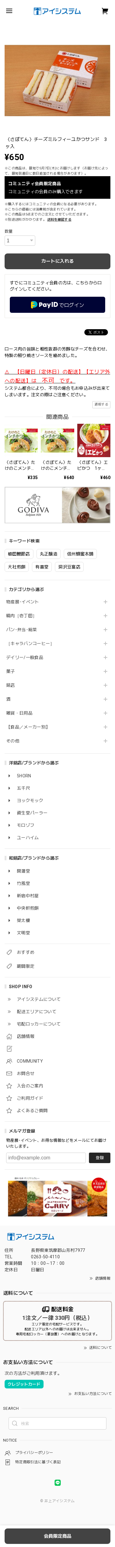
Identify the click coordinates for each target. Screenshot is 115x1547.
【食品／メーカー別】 (28, 727)
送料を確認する (59, 220)
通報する (101, 404)
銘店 (10, 685)
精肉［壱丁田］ (21, 615)
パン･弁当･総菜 (21, 629)
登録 (100, 1157)
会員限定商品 (57, 1536)
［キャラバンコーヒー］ (30, 643)
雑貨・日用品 (19, 713)
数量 (9, 231)
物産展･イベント (22, 601)
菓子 (10, 671)
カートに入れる (57, 261)
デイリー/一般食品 (24, 657)
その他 (12, 740)
